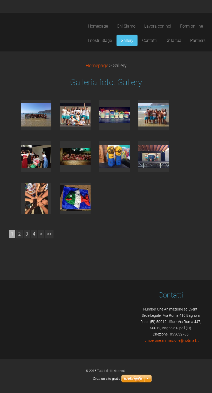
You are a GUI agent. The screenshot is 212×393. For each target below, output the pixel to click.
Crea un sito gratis (106, 379)
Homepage (97, 65)
